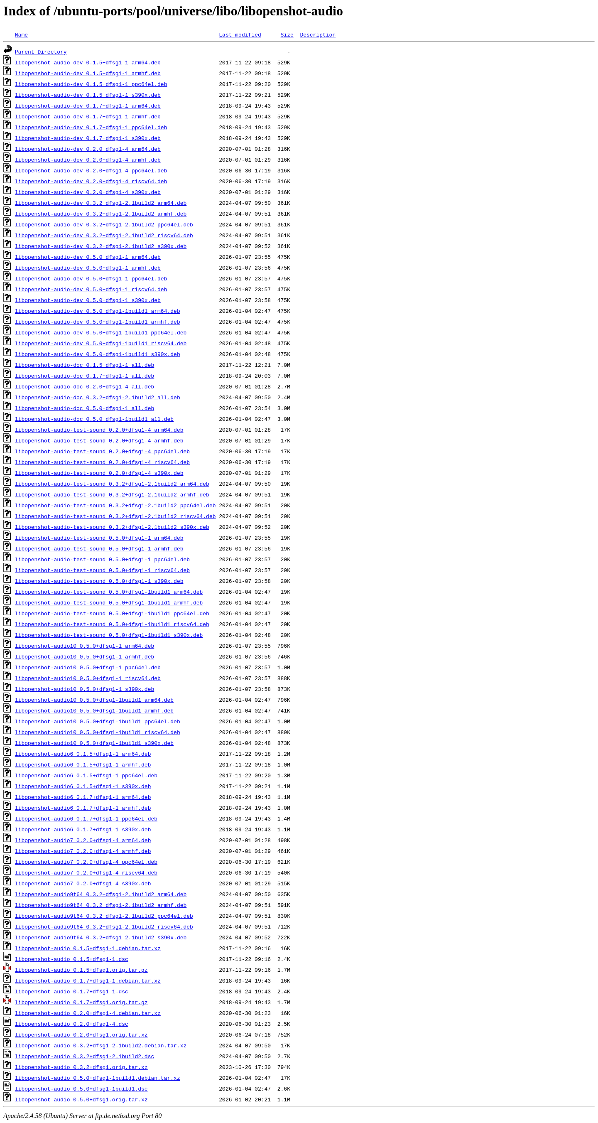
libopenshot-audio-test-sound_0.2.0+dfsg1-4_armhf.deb (99, 440)
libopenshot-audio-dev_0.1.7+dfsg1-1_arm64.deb (88, 105)
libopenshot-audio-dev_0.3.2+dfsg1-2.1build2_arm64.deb (100, 202)
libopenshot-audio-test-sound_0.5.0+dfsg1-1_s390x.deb (99, 581)
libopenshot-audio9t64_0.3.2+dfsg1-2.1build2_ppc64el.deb (104, 915)
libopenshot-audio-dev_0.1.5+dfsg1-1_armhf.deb (88, 73)
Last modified (240, 34)
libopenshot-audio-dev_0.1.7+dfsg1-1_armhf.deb (88, 116)
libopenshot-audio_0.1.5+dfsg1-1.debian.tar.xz (88, 948)
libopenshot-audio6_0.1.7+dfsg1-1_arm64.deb (83, 797)
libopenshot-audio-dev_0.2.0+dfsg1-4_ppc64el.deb (91, 170)
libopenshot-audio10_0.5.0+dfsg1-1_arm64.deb (84, 645)
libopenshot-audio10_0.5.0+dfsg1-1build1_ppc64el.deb (97, 721)
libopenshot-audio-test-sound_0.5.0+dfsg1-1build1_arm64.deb (109, 591)
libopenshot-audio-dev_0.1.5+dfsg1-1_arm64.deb (88, 62)
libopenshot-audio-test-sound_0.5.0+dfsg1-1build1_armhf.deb (109, 602)
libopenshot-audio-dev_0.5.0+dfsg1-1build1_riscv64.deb (100, 343)
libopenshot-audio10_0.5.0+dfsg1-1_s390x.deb (84, 689)
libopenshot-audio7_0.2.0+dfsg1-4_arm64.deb (83, 840)
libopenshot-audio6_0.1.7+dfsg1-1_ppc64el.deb (86, 818)
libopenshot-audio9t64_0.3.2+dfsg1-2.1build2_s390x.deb (100, 937)
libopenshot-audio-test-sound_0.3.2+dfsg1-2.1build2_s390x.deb (112, 527)
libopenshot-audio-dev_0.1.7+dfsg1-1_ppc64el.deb (91, 127)
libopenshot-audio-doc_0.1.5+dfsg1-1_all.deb (84, 365)
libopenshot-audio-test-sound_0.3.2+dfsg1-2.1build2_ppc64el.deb (115, 505)
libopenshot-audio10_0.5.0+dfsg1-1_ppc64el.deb (88, 667)
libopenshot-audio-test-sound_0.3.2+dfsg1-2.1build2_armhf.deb (112, 494)
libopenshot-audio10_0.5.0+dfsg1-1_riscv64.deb (88, 678)
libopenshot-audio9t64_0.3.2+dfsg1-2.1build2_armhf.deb (100, 905)
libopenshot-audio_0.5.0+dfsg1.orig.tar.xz (81, 1099)
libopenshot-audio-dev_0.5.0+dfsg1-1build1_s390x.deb (97, 354)
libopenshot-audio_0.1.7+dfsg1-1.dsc (71, 991)
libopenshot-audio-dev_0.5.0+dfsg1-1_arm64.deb (88, 256)
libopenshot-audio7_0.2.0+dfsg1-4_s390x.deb (83, 883)
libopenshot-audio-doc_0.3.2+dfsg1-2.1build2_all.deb (97, 397)
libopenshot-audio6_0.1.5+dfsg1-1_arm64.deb (83, 753)
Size (286, 34)
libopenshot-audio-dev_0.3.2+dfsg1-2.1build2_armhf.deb (100, 213)
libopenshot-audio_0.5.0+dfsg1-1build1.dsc (81, 1088)
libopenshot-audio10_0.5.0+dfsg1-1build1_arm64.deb (94, 699)
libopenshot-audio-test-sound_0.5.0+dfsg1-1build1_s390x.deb (109, 635)
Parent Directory (41, 51)
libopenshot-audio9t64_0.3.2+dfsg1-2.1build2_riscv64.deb (104, 926)
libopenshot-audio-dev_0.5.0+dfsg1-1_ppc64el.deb (91, 278)
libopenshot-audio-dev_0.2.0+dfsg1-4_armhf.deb (88, 159)
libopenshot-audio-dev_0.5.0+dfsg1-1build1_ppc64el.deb (100, 332)
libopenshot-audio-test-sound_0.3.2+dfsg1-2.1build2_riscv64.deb (115, 516)
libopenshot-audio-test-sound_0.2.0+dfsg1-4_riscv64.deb (102, 462)
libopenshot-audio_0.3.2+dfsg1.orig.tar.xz (81, 1067)
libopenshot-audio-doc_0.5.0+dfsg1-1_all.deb (84, 408)
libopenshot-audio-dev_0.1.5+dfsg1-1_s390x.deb (88, 94)
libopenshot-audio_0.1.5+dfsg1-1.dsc (71, 959)
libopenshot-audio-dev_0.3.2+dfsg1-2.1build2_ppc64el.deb (104, 224)
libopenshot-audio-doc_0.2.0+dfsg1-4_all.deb (84, 386)
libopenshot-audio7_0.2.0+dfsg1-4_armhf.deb (83, 851)
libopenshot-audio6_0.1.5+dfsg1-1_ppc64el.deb (86, 775)
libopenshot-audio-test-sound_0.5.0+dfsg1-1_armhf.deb (99, 548)
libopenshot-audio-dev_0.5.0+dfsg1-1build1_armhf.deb (97, 321)
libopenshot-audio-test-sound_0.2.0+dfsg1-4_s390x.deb (99, 473)
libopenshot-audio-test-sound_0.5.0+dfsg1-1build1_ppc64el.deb (112, 613)
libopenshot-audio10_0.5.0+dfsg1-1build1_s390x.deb (94, 743)
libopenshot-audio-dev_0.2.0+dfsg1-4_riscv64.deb (91, 181)
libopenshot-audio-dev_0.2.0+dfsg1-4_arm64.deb (88, 148)
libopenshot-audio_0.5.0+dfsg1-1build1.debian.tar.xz (97, 1077)
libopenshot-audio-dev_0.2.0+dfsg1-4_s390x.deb (88, 192)
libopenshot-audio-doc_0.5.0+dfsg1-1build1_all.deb (94, 419)
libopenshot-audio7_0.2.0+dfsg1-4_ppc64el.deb (86, 861)
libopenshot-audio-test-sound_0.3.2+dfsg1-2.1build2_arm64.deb (112, 483)
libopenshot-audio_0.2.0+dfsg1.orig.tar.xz (81, 1034)
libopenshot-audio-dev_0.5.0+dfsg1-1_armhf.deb (88, 267)
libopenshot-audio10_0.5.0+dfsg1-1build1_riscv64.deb (97, 732)
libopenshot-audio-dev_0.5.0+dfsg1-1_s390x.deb (88, 300)
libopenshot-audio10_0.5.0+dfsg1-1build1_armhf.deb (94, 710)
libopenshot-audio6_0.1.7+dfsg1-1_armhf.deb (83, 807)
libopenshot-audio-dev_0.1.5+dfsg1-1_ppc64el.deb (91, 84)
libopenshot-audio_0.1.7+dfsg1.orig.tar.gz (81, 1002)
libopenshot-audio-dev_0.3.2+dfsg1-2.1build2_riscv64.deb (104, 235)
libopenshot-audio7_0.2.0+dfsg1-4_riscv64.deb (86, 872)
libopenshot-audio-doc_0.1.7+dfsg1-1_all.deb (84, 375)
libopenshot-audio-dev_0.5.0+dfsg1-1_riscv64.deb (91, 289)
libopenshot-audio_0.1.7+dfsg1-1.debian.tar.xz (88, 980)
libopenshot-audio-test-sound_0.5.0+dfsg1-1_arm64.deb (99, 537)
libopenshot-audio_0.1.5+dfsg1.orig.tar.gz (81, 969)
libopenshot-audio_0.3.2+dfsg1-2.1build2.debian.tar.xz (100, 1045)
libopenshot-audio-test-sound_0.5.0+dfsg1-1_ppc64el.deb (102, 559)
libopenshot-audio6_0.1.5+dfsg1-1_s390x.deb (83, 786)
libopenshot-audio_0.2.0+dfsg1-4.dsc (71, 1023)
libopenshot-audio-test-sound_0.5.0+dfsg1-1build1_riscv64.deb (112, 624)
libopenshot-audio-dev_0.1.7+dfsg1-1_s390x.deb (88, 138)
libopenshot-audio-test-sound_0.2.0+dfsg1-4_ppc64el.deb (102, 451)
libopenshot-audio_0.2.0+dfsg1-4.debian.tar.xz (88, 1013)
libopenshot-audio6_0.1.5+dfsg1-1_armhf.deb (83, 764)
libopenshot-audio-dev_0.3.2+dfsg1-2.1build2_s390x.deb (100, 246)
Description (318, 34)
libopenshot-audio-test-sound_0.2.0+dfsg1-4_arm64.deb (99, 429)
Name (21, 34)
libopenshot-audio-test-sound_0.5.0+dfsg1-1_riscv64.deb (102, 570)
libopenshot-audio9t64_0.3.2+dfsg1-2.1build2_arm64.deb (100, 894)
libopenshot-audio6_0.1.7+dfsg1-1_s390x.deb (83, 829)
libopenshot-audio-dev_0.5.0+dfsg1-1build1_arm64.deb (97, 311)
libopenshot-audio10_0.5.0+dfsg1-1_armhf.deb (84, 656)
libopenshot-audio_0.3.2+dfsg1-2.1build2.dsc (84, 1056)
